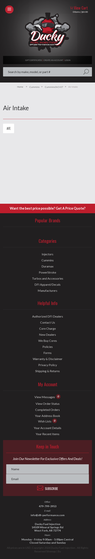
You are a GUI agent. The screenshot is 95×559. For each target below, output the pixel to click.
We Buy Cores (47, 340)
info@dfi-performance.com (48, 515)
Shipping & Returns (47, 371)
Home (20, 87)
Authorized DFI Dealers (47, 316)
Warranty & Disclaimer (47, 358)
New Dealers (47, 334)
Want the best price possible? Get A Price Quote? (47, 208)
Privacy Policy (47, 364)
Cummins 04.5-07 (54, 87)
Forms (47, 352)
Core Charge (47, 328)
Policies (47, 346)
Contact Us (47, 322)
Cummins (34, 87)
